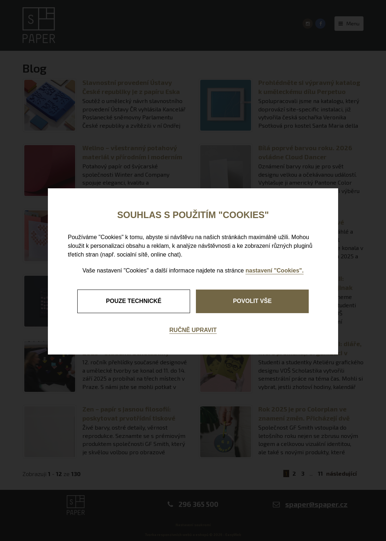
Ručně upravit (193, 330)
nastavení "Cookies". (275, 270)
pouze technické (133, 301)
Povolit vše (252, 301)
